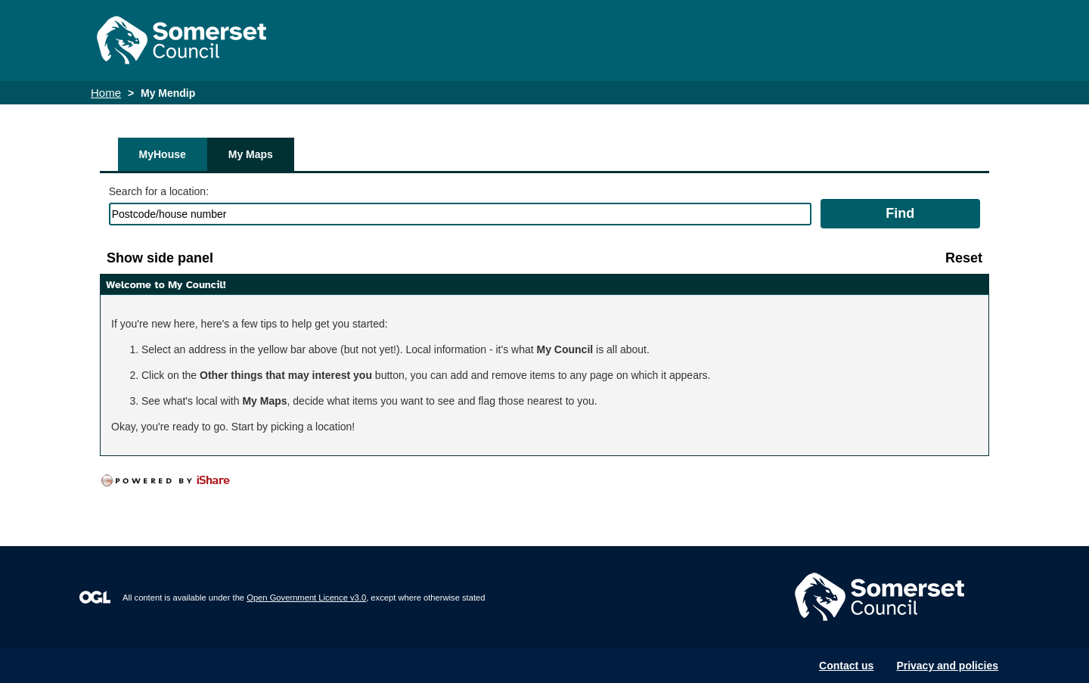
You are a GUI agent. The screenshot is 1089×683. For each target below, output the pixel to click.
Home (106, 92)
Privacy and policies (947, 666)
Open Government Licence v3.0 (306, 597)
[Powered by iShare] (175, 481)
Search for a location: (159, 191)
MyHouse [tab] (162, 154)
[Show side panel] (160, 258)
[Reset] (964, 258)
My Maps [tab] (250, 154)
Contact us (846, 666)
